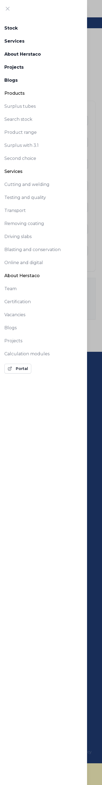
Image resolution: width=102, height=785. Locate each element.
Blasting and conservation (32, 249)
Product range (20, 132)
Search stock (18, 119)
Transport (15, 210)
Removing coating (24, 223)
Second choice (20, 158)
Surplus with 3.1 (21, 145)
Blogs (11, 80)
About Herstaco (22, 54)
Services (14, 41)
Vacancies (14, 314)
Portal (18, 368)
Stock (11, 28)
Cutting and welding (27, 184)
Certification (17, 301)
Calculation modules (27, 353)
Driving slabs (18, 236)
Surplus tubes (20, 106)
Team (10, 288)
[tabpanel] (43, 197)
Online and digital (23, 262)
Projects (14, 67)
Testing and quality (25, 197)
